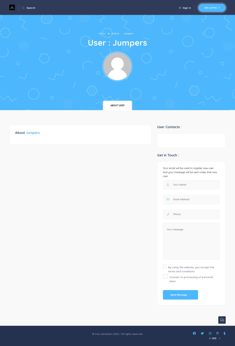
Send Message (180, 294)
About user (117, 105)
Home (102, 33)
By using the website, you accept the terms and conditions (191, 269)
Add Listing (212, 8)
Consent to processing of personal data (191, 279)
